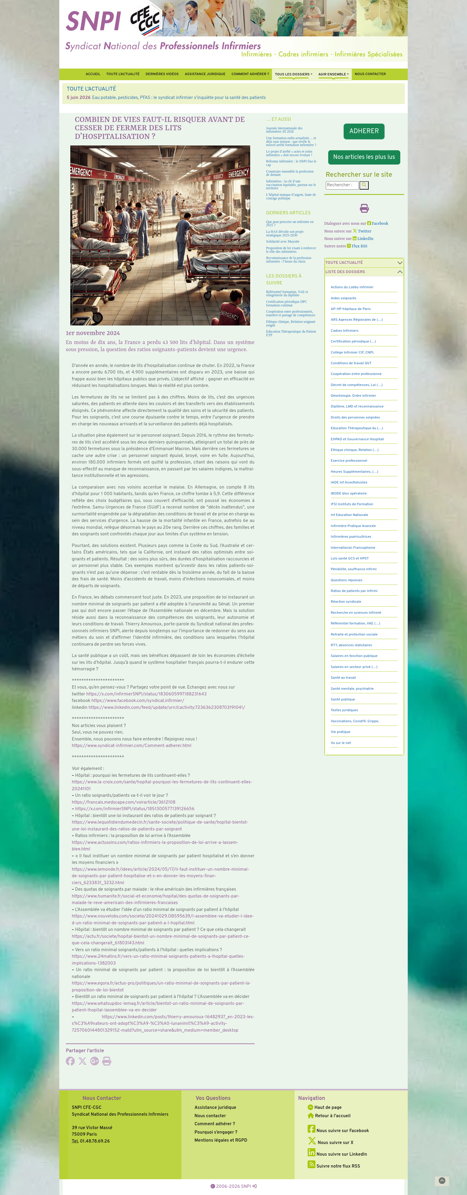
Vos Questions (213, 1098)
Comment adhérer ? (214, 1124)
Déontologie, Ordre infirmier (353, 395)
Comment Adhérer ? (250, 74)
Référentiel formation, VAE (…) (355, 623)
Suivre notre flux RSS (334, 1166)
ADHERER (364, 132)
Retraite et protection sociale (354, 634)
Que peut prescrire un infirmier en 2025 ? (290, 223)
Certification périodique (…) (353, 341)
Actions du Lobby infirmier (352, 287)
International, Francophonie (353, 547)
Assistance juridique (205, 74)
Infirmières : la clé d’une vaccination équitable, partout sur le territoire (291, 184)
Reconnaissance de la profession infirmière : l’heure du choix (289, 260)
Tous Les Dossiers (292, 74)
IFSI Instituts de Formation (352, 504)
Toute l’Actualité (123, 74)
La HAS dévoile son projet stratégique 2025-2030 (284, 233)
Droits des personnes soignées (355, 417)
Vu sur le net (341, 743)
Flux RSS (357, 246)
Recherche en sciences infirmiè (356, 612)
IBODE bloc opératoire (349, 493)
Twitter (362, 231)
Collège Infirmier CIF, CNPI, (352, 352)
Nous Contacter (101, 1098)
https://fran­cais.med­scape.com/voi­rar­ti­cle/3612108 (123, 802)
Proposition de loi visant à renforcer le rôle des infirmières (291, 250)
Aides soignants (344, 298)
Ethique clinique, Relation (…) (355, 450)
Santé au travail (343, 677)
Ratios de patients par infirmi (354, 591)
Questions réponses (346, 580)
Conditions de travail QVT (351, 363)
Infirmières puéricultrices (351, 536)
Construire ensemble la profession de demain (290, 173)
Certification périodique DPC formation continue (286, 303)
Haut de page (325, 1108)
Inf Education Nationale (349, 515)
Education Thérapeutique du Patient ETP (291, 333)
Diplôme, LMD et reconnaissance (357, 406)
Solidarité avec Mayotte (283, 242)
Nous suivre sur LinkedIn (337, 1154)
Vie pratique (341, 732)
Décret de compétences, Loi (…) (357, 385)
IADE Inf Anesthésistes (349, 482)
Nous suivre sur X (331, 1143)
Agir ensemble (332, 74)
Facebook (377, 223)
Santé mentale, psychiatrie (352, 688)
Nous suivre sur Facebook (338, 1131)
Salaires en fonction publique (354, 656)
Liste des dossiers (345, 272)
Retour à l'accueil (329, 1116)
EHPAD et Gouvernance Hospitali (357, 439)
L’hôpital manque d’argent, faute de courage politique (291, 196)
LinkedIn (363, 239)
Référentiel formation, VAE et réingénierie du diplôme (287, 293)
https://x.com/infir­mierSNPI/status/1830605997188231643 (146, 694)
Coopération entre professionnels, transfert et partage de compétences (290, 313)
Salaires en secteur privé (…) (354, 667)
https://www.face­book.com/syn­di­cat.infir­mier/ (137, 701)
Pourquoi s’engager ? (215, 1132)
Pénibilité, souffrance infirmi (354, 569)
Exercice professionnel (349, 460)
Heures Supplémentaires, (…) (354, 471)
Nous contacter (370, 74)
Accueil (92, 74)
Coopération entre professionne (356, 374)
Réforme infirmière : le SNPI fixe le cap (291, 163)
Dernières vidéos (162, 74)
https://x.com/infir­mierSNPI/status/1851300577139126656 (134, 809)
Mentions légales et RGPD (220, 1140)
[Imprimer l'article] (106, 1063)
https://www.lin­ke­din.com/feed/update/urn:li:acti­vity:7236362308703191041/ (166, 708)
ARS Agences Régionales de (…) (357, 319)
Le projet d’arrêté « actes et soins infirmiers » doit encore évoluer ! (289, 153)
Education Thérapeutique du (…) (357, 428)
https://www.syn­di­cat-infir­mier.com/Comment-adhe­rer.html (132, 746)
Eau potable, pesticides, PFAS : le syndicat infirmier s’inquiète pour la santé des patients (179, 98)
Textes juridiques (344, 710)
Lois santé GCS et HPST (350, 558)
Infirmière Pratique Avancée (353, 526)
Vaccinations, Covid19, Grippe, (355, 721)
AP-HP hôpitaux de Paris (351, 309)
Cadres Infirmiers (345, 330)
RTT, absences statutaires (351, 645)
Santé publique (343, 699)
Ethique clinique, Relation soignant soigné (290, 323)
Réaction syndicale (346, 601)
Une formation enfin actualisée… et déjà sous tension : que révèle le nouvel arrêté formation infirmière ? (291, 141)
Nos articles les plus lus (364, 157)
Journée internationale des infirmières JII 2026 (284, 130)
